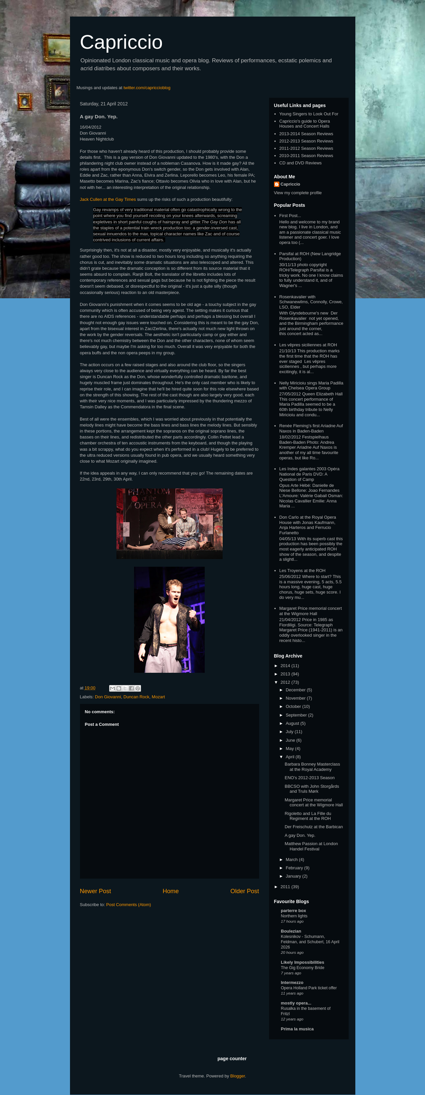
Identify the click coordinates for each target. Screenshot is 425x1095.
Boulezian (291, 931)
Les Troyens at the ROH (302, 570)
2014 (286, 665)
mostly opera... (296, 1003)
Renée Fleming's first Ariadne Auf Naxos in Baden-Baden (311, 428)
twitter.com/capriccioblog (147, 87)
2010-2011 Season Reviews (306, 155)
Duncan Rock (136, 696)
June (291, 740)
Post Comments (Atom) (128, 904)
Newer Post (95, 891)
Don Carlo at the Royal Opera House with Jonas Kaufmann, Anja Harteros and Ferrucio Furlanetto (307, 525)
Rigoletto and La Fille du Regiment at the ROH (308, 816)
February (295, 867)
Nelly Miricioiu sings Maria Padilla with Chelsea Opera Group (311, 385)
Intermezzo (292, 982)
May (290, 748)
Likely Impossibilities (302, 962)
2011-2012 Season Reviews (306, 148)
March (292, 859)
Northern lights (294, 916)
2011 (286, 886)
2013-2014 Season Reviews (306, 133)
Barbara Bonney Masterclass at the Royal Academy (312, 767)
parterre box (293, 910)
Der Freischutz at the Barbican (314, 826)
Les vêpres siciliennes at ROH (308, 344)
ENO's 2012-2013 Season (310, 777)
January (294, 876)
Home (171, 891)
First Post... (290, 215)
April (291, 756)
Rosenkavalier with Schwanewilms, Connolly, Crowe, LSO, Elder (311, 302)
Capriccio (121, 42)
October (294, 706)
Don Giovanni (108, 696)
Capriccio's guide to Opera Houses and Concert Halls (304, 124)
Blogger (237, 1075)
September (297, 715)
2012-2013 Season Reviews (306, 141)
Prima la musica (297, 1028)
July (290, 731)
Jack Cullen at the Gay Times (108, 199)
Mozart (158, 696)
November (296, 698)
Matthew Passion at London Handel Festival (311, 846)
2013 (286, 673)
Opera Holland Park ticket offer (309, 988)
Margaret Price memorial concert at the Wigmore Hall (310, 611)
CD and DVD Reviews (300, 162)
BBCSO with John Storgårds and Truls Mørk (312, 789)
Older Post (245, 891)
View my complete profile (298, 192)
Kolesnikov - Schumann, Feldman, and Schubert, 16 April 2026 (310, 942)
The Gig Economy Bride (302, 967)
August (293, 723)
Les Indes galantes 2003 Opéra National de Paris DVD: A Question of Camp (309, 474)
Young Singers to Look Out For (308, 113)
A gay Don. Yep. (300, 835)
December (296, 689)
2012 (286, 682)
